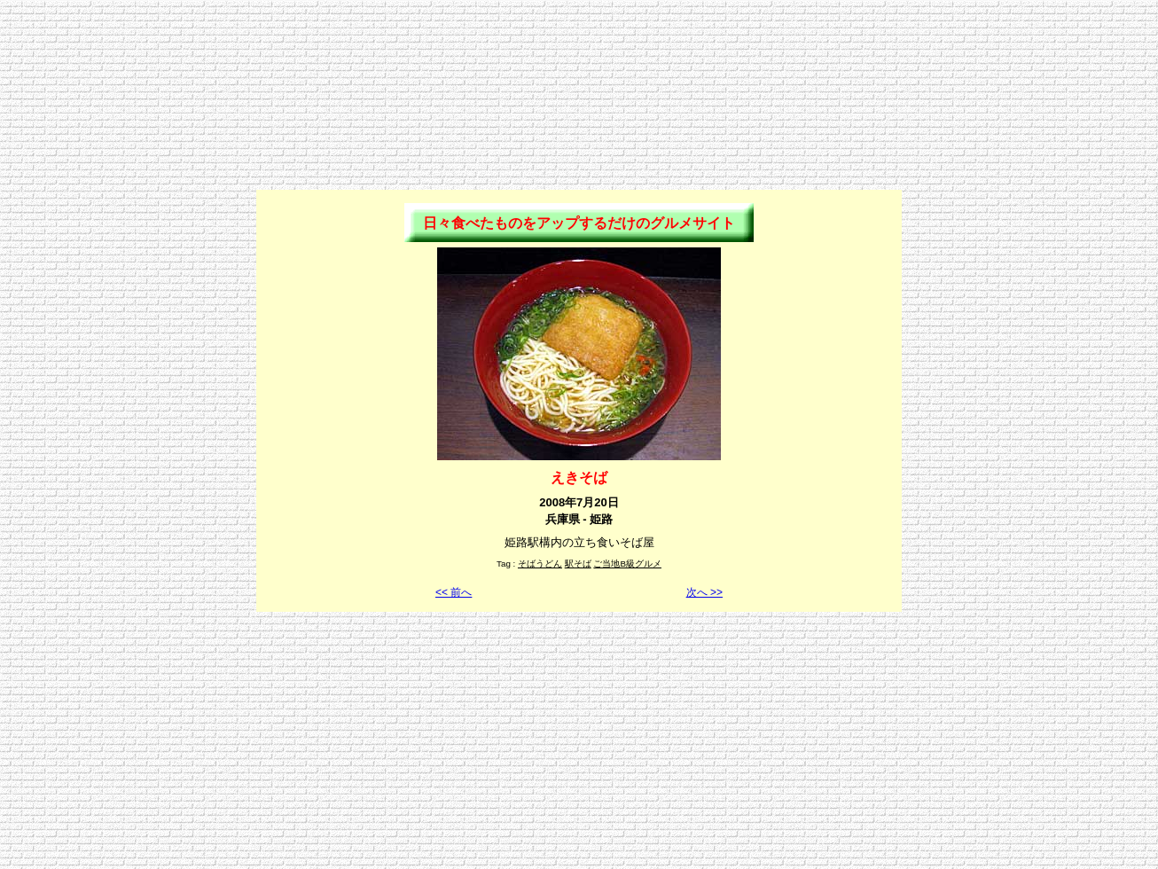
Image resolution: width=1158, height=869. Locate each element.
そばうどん (540, 563)
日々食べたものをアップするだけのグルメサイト (579, 223)
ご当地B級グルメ (627, 563)
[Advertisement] (579, 47)
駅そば (578, 563)
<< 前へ (453, 592)
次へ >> (704, 592)
